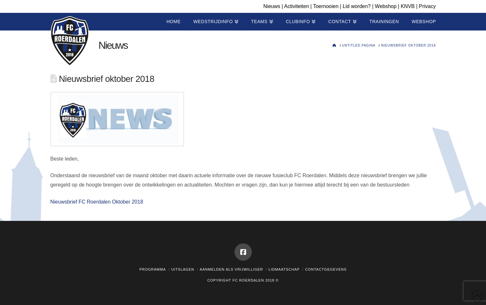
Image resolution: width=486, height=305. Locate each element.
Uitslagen (182, 269)
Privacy (427, 6)
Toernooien (326, 6)
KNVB (408, 6)
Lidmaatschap (284, 269)
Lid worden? (357, 6)
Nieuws (271, 6)
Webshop (385, 6)
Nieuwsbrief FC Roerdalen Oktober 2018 (96, 202)
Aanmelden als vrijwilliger (231, 269)
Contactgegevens (326, 269)
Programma (152, 269)
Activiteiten (296, 6)
